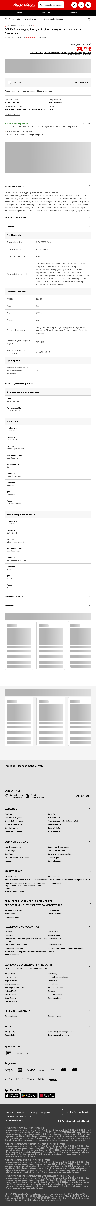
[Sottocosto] (52, 991)
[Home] (6, 19)
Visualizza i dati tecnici (12, 115)
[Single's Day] (52, 980)
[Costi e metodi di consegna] (58, 847)
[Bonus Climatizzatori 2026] (58, 977)
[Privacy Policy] (10, 1031)
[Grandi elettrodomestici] (14, 821)
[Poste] (31, 1054)
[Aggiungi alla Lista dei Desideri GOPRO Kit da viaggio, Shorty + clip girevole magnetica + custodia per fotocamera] (89, 20)
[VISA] (9, 1070)
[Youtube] (88, 796)
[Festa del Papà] (10, 991)
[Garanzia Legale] (11, 1016)
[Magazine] (8, 861)
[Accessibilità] (9, 1113)
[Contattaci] (9, 854)
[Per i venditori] (53, 876)
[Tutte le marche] (54, 831)
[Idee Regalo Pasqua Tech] (14, 987)
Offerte (19, 13)
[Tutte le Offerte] (54, 828)
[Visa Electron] (53, 1070)
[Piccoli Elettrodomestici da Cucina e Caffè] (64, 821)
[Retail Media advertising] (14, 948)
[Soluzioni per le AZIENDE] (14, 910)
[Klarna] (53, 1080)
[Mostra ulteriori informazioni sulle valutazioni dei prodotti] (49, 37)
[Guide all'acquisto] (55, 861)
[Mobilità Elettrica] (54, 824)
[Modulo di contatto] (38, 798)
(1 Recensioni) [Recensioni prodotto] (41, 37)
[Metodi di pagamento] (13, 847)
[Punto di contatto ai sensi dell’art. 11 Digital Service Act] (26, 880)
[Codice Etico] (9, 935)
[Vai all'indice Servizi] (12, 917)
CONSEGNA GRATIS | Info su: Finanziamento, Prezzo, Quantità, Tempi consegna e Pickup (60, 53)
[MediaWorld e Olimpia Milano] (16, 945)
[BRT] (9, 1053)
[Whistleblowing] (54, 935)
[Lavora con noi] (53, 932)
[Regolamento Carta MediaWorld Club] (18, 1117)
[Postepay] (42, 1070)
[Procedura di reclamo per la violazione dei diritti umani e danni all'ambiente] (26, 953)
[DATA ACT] (52, 952)
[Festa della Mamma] (55, 987)
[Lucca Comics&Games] (13, 984)
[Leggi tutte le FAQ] (16, 798)
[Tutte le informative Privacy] (58, 1035)
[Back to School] (10, 994)
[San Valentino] (53, 984)
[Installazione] (10, 914)
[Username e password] (56, 850)
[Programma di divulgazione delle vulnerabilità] (65, 948)
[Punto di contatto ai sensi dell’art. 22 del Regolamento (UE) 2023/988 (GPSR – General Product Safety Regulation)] (26, 886)
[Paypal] (31, 1070)
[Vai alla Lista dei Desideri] (81, 5)
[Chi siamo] (8, 932)
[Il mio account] (74, 5)
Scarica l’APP (75, 13)
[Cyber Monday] (10, 977)
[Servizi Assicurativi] (55, 914)
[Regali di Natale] (11, 980)
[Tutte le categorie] (7, 5)
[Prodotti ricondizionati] (13, 831)
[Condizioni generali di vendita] (59, 854)
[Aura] (9, 1079)
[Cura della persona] (12, 828)
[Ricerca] (41, 5)
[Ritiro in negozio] (11, 850)
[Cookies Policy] (10, 1035)
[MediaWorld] (24, 5)
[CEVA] (20, 1053)
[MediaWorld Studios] (56, 945)
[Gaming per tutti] (54, 998)
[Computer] (52, 814)
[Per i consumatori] (11, 876)
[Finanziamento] (53, 910)
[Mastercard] (64, 1070)
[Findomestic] (20, 1079)
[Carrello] (88, 5)
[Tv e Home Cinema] (55, 817)
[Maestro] (75, 1070)
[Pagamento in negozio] (42, 1079)
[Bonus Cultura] (10, 998)
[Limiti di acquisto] (54, 857)
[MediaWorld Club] (54, 939)
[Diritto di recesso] (54, 1016)
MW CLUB (46, 13)
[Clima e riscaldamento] (13, 824)
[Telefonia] (8, 814)
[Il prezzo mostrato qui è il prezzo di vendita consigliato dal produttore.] (90, 44)
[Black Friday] (52, 973)
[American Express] (20, 1070)
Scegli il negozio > (37, 134)
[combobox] (53, 4)
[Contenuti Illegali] (54, 883)
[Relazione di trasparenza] (14, 892)
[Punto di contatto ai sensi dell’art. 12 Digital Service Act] (69, 880)
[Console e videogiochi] (13, 817)
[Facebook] (78, 796)
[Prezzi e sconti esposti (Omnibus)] (17, 857)
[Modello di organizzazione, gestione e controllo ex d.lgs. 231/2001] (26, 940)
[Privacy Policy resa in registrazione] (61, 1031)
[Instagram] (83, 796)
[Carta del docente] (55, 994)
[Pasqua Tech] (10, 973)
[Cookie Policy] (32, 1113)
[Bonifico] (31, 1079)
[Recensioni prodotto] (29, 37)
